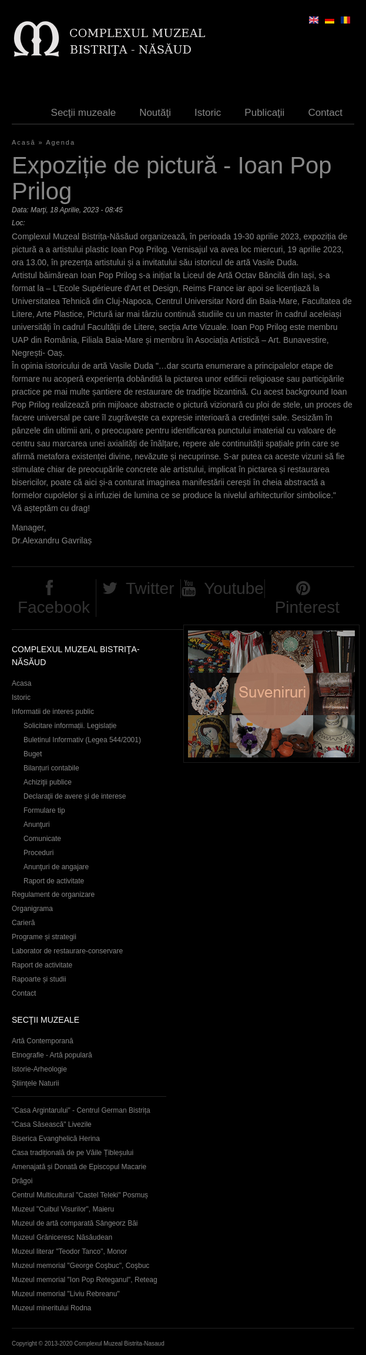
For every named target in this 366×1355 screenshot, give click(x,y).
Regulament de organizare (53, 894)
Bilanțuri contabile (51, 768)
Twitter (150, 588)
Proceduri (38, 853)
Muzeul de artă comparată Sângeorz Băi (75, 1223)
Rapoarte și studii (39, 979)
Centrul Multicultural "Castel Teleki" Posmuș (80, 1195)
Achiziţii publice (47, 782)
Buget (32, 754)
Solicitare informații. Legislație (70, 726)
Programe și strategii (44, 937)
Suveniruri (271, 694)
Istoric (207, 112)
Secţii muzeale (83, 112)
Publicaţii (264, 112)
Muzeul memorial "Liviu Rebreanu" (66, 1294)
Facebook (54, 607)
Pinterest (307, 607)
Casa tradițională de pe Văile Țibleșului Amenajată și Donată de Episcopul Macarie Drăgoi (79, 1167)
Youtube (234, 588)
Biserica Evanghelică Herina (56, 1138)
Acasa (21, 683)
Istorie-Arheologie (39, 1069)
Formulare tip (44, 810)
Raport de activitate (53, 881)
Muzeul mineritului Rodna (51, 1308)
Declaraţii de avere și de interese (74, 796)
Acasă (24, 142)
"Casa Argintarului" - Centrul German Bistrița (81, 1110)
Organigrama (32, 909)
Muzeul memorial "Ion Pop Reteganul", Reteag (84, 1280)
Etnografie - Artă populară (52, 1055)
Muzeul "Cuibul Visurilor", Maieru (63, 1209)
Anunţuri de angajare (56, 867)
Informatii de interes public (53, 711)
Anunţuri (36, 824)
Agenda (60, 142)
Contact (325, 112)
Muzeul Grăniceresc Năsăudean (62, 1237)
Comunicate (42, 839)
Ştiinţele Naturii (35, 1083)
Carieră (23, 923)
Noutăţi (155, 112)
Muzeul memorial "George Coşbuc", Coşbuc (80, 1265)
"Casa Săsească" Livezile (52, 1124)
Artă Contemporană (42, 1041)
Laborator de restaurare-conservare (67, 951)
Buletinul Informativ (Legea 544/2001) (82, 740)
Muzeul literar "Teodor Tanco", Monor (69, 1251)
